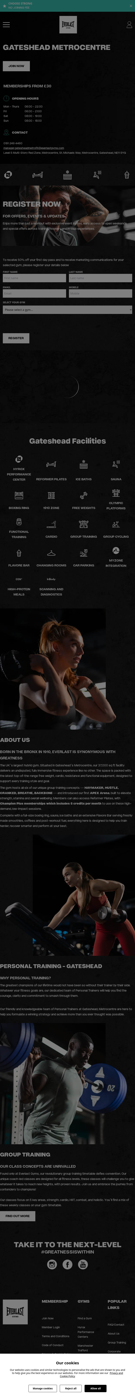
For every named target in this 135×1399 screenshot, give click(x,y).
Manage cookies (43, 1388)
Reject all (70, 1388)
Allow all (96, 1388)
